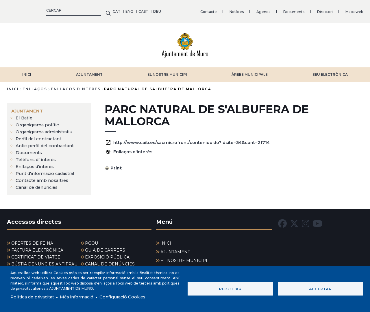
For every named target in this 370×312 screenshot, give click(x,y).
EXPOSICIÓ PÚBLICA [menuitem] (107, 254)
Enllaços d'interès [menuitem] (36, 163)
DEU (52, 10)
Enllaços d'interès (134, 149)
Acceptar (320, 288)
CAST (37, 10)
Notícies (131, 10)
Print (116, 165)
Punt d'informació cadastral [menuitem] (48, 170)
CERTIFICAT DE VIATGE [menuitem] (35, 254)
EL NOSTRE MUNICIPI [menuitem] (183, 258)
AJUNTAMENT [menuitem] (28, 108)
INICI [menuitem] (165, 240)
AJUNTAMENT (89, 71)
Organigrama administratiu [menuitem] (47, 129)
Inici (13, 86)
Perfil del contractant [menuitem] (40, 136)
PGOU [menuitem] (91, 240)
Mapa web (248, 10)
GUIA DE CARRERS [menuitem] (105, 247)
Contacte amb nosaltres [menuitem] (44, 177)
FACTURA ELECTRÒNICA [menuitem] (37, 247)
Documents (188, 10)
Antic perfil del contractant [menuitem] (47, 142)
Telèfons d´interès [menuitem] (37, 156)
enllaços (35, 86)
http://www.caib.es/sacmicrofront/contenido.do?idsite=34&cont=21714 (198, 139)
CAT (11, 10)
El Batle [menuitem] (25, 115)
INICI (26, 71)
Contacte (103, 10)
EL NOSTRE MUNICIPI (167, 71)
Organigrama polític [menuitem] (39, 122)
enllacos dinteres (76, 86)
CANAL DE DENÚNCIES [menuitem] (110, 261)
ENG (24, 10)
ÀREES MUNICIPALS (250, 71)
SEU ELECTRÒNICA (330, 71)
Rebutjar (230, 288)
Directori (219, 10)
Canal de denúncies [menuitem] (38, 184)
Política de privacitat (34, 297)
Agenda (158, 10)
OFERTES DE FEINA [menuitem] (32, 240)
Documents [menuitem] (29, 149)
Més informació (82, 297)
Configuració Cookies (132, 297)
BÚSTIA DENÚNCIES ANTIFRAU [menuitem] (44, 261)
